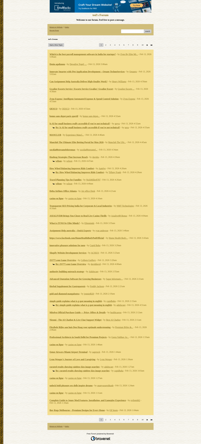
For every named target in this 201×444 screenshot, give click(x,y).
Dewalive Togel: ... (78, 64)
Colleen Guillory (88, 260)
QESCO (65, 109)
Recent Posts (54, 30)
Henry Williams (119, 81)
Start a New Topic (56, 45)
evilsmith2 (135, 400)
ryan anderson (102, 230)
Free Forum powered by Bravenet (100, 434)
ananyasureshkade (105, 385)
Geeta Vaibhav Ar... (120, 337)
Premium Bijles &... (124, 327)
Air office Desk (88, 191)
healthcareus (115, 312)
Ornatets (133, 71)
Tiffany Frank (115, 172)
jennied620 (89, 294)
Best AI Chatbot (113, 320)
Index (67, 27)
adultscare (120, 305)
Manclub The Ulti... (117, 142)
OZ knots (113, 410)
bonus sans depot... (91, 116)
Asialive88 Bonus (119, 216)
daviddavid (96, 264)
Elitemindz (89, 223)
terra (127, 127)
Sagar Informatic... (114, 279)
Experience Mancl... (75, 135)
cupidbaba (111, 301)
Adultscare (93, 271)
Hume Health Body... (118, 238)
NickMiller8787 (93, 180)
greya (117, 123)
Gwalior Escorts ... (126, 89)
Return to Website (56, 27)
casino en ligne (75, 198)
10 (142, 45)
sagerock (96, 352)
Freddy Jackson (97, 286)
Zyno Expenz (129, 99)
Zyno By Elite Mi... (129, 54)
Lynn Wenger (106, 359)
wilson (69, 161)
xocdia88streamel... (88, 150)
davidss (95, 157)
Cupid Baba (95, 245)
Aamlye (102, 168)
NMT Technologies (125, 206)
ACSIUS (95, 253)
